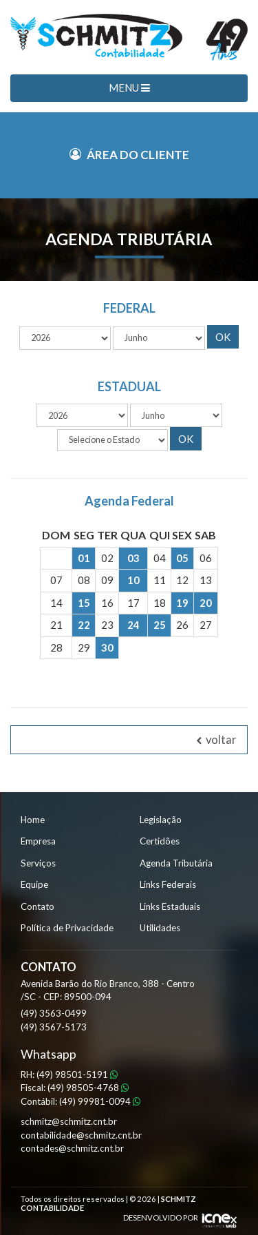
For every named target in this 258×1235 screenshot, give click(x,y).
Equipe (34, 884)
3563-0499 (54, 1013)
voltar (216, 740)
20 (206, 602)
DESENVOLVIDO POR (160, 1217)
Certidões (160, 841)
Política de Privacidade (67, 927)
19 (182, 602)
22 (84, 625)
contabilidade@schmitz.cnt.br (81, 1135)
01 (84, 558)
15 (84, 602)
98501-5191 (77, 1074)
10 (133, 580)
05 (182, 558)
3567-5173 (54, 1026)
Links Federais (168, 884)
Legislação (161, 819)
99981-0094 (99, 1101)
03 (133, 558)
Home (33, 819)
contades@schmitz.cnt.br (72, 1148)
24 (133, 625)
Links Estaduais (170, 906)
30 (107, 647)
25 (159, 625)
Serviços (38, 863)
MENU (129, 87)
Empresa (38, 841)
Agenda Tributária (176, 863)
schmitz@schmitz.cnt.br (69, 1121)
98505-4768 (88, 1087)
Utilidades (160, 927)
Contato (37, 906)
